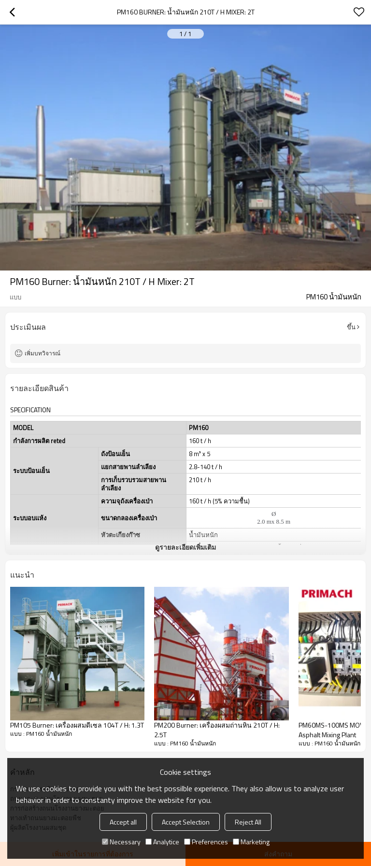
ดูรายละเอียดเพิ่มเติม (185, 547)
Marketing (251, 842)
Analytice (162, 842)
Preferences (206, 842)
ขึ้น (351, 327)
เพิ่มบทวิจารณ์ (42, 353)
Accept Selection (186, 822)
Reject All (248, 822)
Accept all (123, 822)
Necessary (121, 842)
